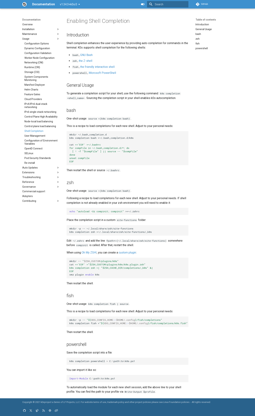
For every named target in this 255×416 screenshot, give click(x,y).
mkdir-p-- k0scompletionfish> (128, 321)
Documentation (31, 19)
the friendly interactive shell (97, 67)
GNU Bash (86, 55)
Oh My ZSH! (89, 252)
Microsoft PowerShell (102, 73)
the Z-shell (85, 60)
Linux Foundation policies (176, 402)
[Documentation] (24, 4)
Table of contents (206, 19)
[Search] (167, 4)
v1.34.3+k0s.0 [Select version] (68, 4)
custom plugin (127, 252)
